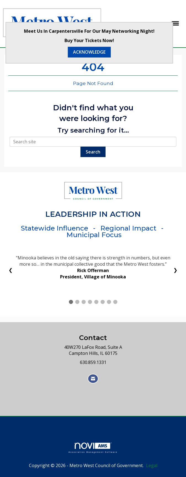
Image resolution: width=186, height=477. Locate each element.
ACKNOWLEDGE (89, 52)
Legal (151, 465)
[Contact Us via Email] (93, 378)
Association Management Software (92, 448)
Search (93, 152)
